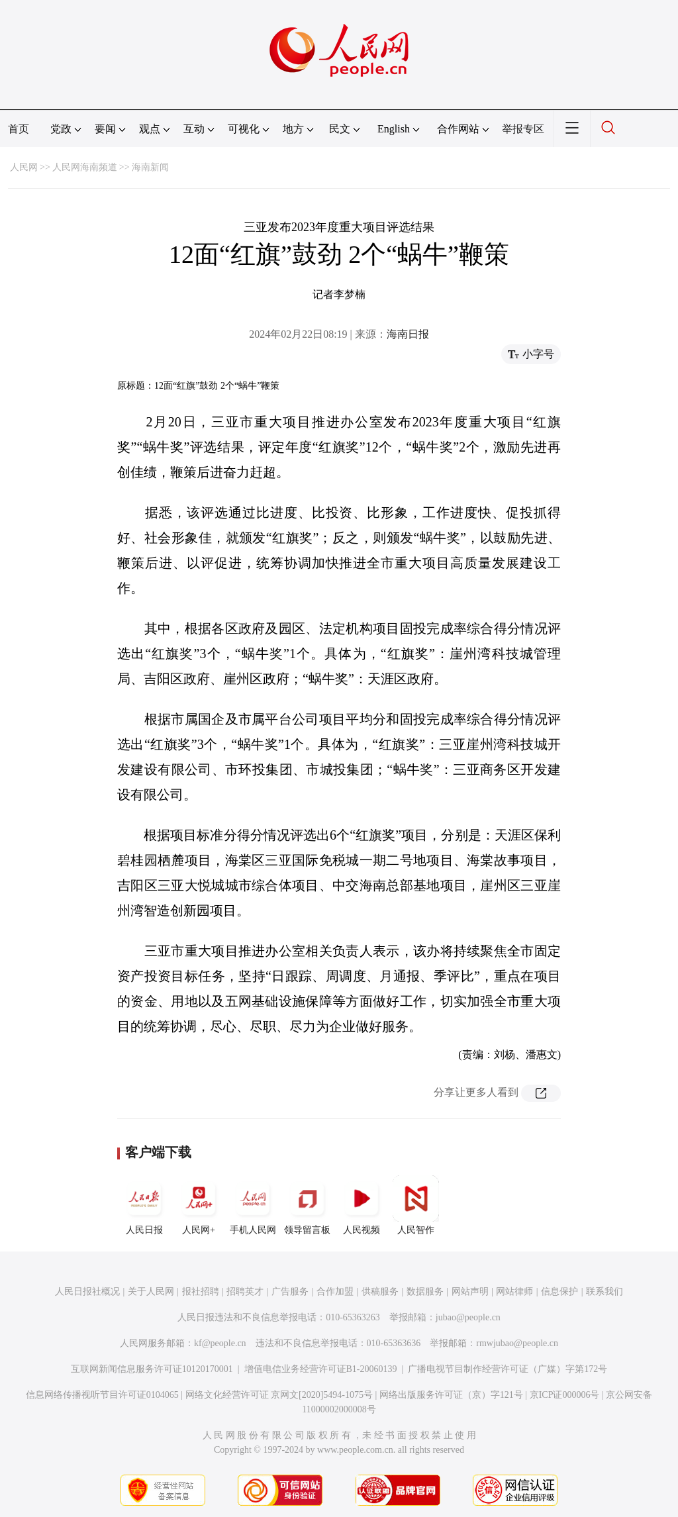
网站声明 (470, 1292)
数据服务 (425, 1292)
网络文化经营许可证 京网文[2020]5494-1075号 (279, 1395)
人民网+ (198, 1205)
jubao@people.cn (468, 1317)
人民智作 (416, 1205)
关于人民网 (151, 1292)
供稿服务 (380, 1292)
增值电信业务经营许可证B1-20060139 (320, 1369)
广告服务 (290, 1292)
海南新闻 (150, 167)
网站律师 (514, 1292)
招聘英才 (245, 1292)
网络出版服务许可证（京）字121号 (451, 1395)
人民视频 (361, 1205)
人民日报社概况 (87, 1292)
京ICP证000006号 (565, 1395)
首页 (18, 128)
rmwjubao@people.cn (517, 1343)
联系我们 (604, 1292)
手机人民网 (253, 1205)
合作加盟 (335, 1292)
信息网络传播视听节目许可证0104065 (102, 1395)
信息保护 (559, 1292)
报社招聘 (200, 1292)
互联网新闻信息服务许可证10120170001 (152, 1369)
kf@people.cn (220, 1343)
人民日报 (144, 1205)
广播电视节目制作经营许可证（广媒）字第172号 (507, 1369)
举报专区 (523, 128)
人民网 (24, 167)
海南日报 (408, 334)
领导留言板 (307, 1205)
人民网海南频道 (84, 167)
